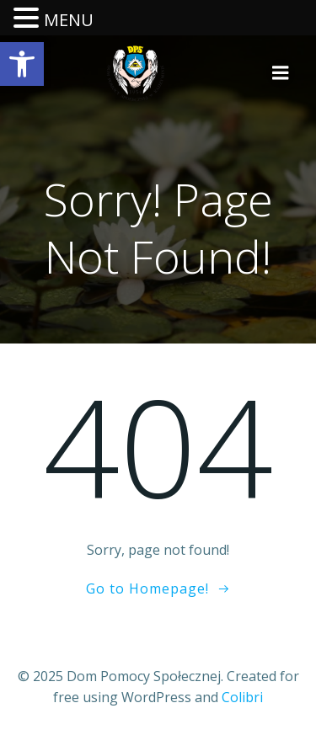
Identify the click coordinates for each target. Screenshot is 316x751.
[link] (22, 64)
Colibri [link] (242, 697)
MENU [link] (69, 19)
